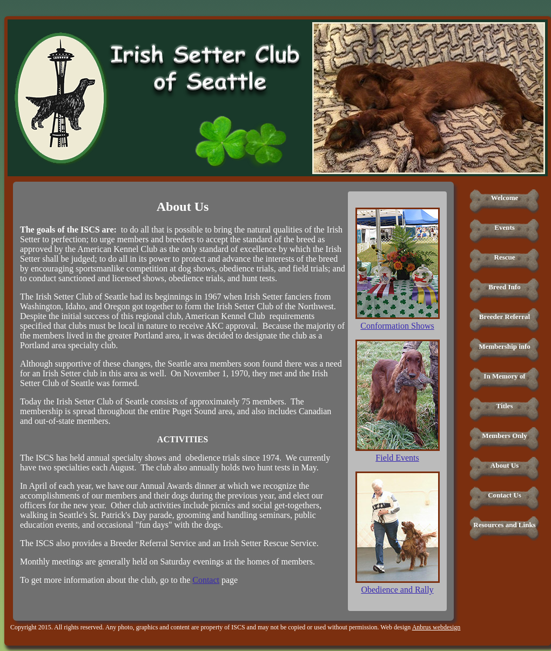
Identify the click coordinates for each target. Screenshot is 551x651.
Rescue (504, 257)
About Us (504, 465)
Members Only (504, 435)
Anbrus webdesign (436, 627)
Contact (205, 579)
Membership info (504, 346)
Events (504, 227)
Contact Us (504, 495)
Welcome (505, 198)
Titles (504, 406)
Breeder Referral (504, 317)
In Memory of (504, 376)
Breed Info (504, 287)
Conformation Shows (397, 325)
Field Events (397, 457)
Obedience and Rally (397, 589)
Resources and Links (504, 525)
